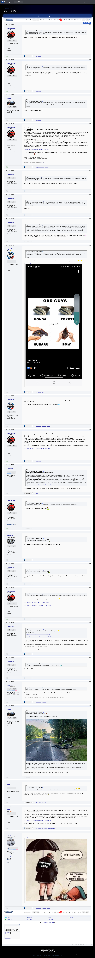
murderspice (10, 174)
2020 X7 (8, 859)
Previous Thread (44, 922)
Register (89, 2)
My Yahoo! (51, 919)
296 (44, 19)
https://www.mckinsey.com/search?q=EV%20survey (36, 602)
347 (64, 19)
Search (88, 13)
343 (52, 19)
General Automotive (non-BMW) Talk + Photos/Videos (36, 16)
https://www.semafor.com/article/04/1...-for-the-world (37, 448)
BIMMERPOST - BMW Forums (84, 944)
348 (66, 19)
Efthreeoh (10, 685)
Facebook (30, 917)
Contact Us (74, 944)
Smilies (6, 933)
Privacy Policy (36, 955)
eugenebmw (38, 56)
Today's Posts (82, 13)
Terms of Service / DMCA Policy (46, 955)
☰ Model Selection (18, 1)
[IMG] (6, 934)
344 (55, 19)
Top (92, 944)
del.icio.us (30, 919)
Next (84, 19)
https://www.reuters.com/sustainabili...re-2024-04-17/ (37, 149)
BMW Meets (69, 13)
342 (49, 19)
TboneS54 (48, 908)
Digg (50, 917)
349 (69, 19)
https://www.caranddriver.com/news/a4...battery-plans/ (37, 820)
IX (7, 862)
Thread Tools (86, 22)
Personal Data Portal (57, 955)
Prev (38, 19)
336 (46, 19)
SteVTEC (43, 828)
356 (75, 19)
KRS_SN (46, 167)
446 (80, 19)
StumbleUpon (9, 919)
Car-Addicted (11, 28)
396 (78, 19)
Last (87, 19)
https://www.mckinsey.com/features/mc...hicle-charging (37, 605)
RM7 (37, 493)
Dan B (8, 784)
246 (41, 19)
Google (71, 917)
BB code (7, 932)
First (34, 19)
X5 (7, 860)
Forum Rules (7, 938)
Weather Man (44, 426)
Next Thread (51, 922)
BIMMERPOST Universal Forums (15, 16)
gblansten (10, 535)
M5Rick (9, 98)
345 (58, 19)
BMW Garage (62, 13)
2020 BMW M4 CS (10, 51)
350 (72, 19)
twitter (8, 917)
